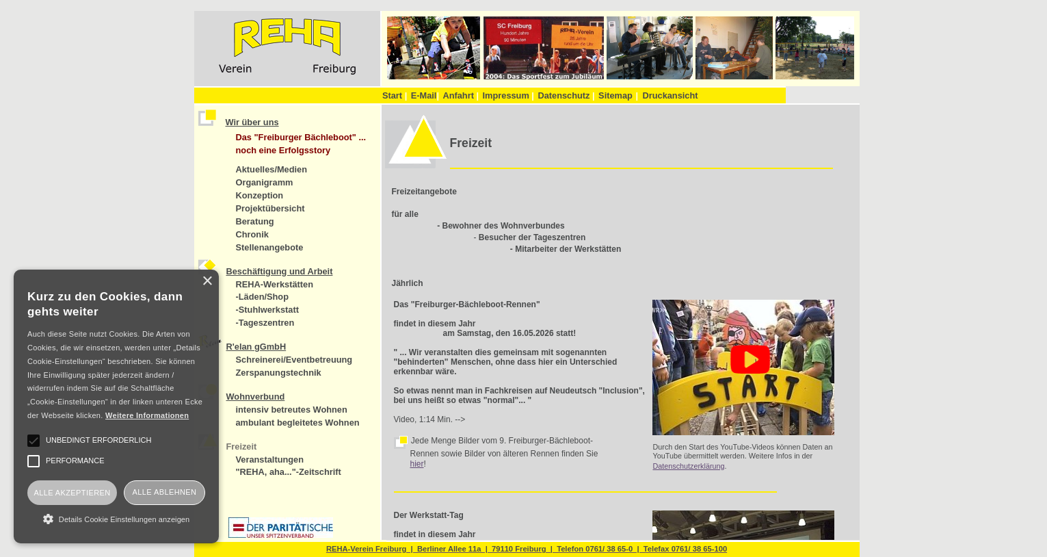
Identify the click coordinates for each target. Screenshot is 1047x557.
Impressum (508, 95)
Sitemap (615, 95)
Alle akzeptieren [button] (72, 493)
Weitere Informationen (147, 415)
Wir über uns (252, 122)
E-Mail (425, 95)
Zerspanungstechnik (278, 372)
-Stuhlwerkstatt (267, 310)
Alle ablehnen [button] (165, 492)
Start (394, 95)
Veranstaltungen (270, 459)
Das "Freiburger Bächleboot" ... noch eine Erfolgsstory (301, 143)
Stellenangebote (270, 247)
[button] (116, 519)
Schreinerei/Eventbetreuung (294, 359)
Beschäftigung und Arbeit (279, 271)
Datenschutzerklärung (688, 466)
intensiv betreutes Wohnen (291, 409)
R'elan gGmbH (256, 346)
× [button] (207, 281)
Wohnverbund (255, 396)
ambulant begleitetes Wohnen (298, 422)
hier (417, 464)
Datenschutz (566, 95)
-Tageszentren (265, 323)
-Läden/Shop (262, 297)
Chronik (252, 234)
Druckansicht (670, 95)
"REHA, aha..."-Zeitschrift (288, 472)
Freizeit (241, 446)
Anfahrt (460, 95)
